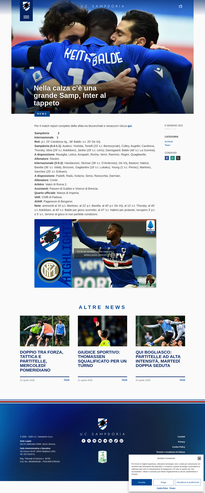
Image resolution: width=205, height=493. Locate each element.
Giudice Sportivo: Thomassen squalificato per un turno (102, 359)
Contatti (181, 437)
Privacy (172, 488)
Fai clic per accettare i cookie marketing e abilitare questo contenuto (95, 253)
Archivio (169, 141)
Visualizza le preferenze (188, 482)
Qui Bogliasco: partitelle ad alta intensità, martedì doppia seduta (158, 359)
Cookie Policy (162, 488)
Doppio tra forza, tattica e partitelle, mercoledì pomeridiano (41, 361)
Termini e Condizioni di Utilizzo (170, 452)
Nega (163, 482)
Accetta (141, 482)
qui (129, 125)
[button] (199, 458)
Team (167, 145)
